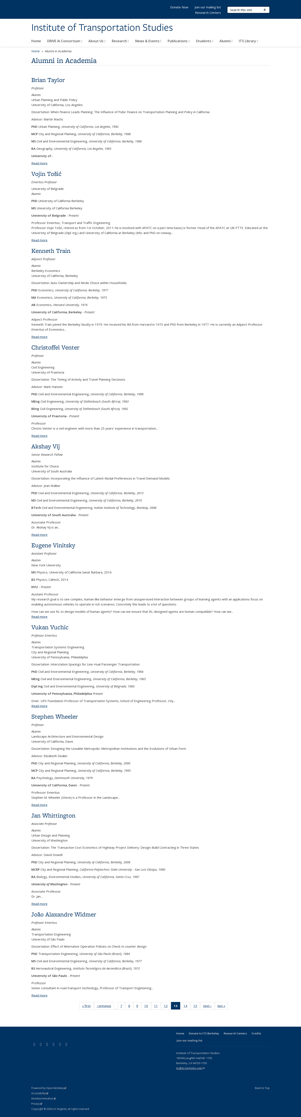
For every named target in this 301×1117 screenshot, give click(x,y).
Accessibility (39, 1093)
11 (157, 1006)
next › (208, 1006)
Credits (256, 1033)
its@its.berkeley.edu (190, 1068)
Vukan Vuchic (50, 627)
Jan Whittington (53, 815)
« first (87, 1006)
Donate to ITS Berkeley (204, 1033)
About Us (97, 41)
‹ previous (105, 1006)
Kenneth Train (50, 251)
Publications (179, 41)
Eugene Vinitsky (53, 545)
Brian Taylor (48, 80)
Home (36, 41)
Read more (39, 163)
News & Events (148, 41)
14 (187, 1006)
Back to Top (262, 1088)
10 (147, 1006)
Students (204, 41)
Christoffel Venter (55, 347)
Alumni (226, 41)
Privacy (36, 1103)
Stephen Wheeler (54, 716)
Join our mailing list (208, 7)
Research (120, 41)
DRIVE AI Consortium (64, 41)
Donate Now (179, 7)
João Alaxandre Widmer (63, 914)
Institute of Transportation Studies (102, 28)
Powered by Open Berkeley (48, 1088)
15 (196, 1006)
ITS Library (248, 41)
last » (223, 1006)
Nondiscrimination (43, 1098)
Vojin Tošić (46, 174)
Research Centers (208, 12)
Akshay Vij (45, 446)
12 (167, 1006)
